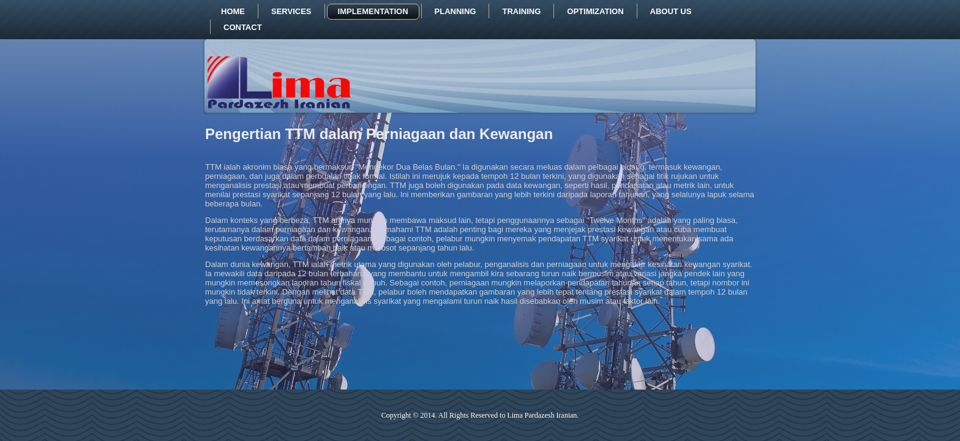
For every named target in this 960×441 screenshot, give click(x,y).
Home (233, 11)
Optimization (595, 11)
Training (521, 11)
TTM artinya (334, 220)
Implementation (373, 11)
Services (291, 11)
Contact (242, 27)
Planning (455, 11)
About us (671, 11)
